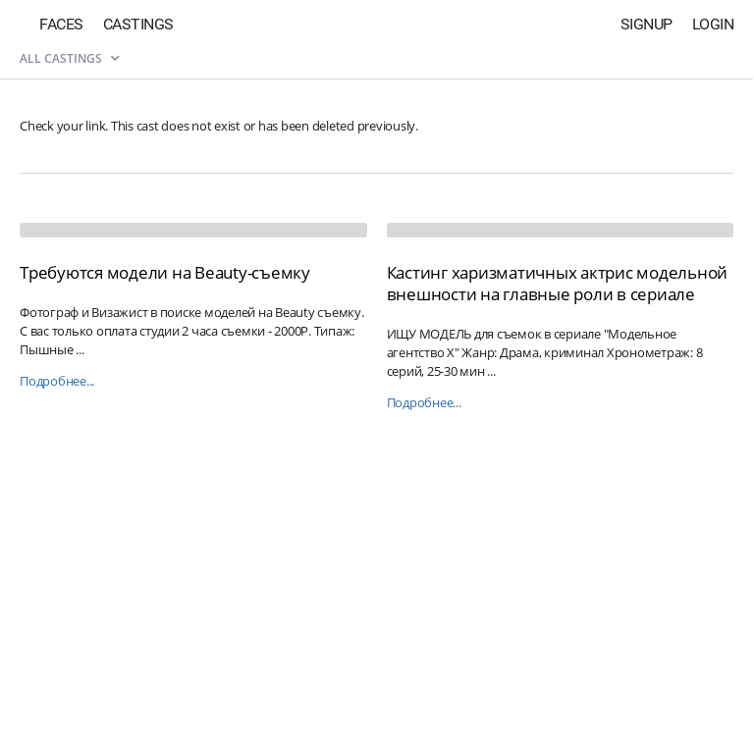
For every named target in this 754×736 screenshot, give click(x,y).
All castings (69, 58)
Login (713, 24)
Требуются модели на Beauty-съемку (165, 272)
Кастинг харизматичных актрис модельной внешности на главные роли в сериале (557, 283)
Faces (61, 24)
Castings (138, 24)
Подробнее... (57, 381)
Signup (646, 24)
